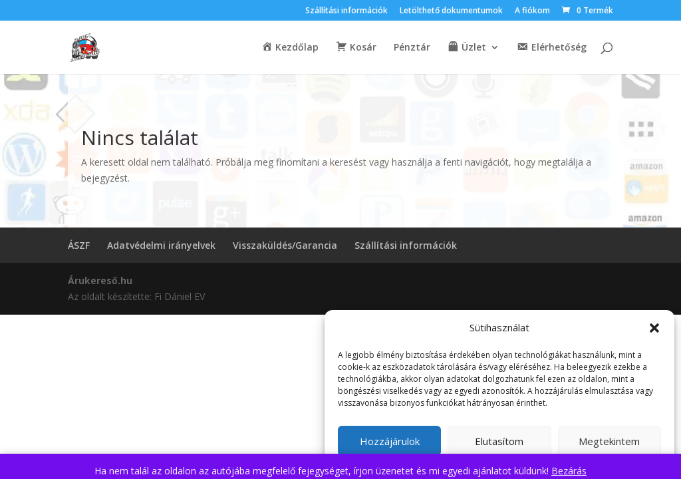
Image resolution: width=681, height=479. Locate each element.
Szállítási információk (346, 11)
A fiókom (532, 11)
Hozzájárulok (390, 441)
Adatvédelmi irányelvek (161, 245)
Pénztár (412, 48)
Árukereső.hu (100, 280)
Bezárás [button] (569, 470)
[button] (654, 328)
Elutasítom (499, 441)
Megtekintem (609, 441)
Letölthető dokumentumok (451, 11)
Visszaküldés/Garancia (285, 245)
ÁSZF (79, 245)
